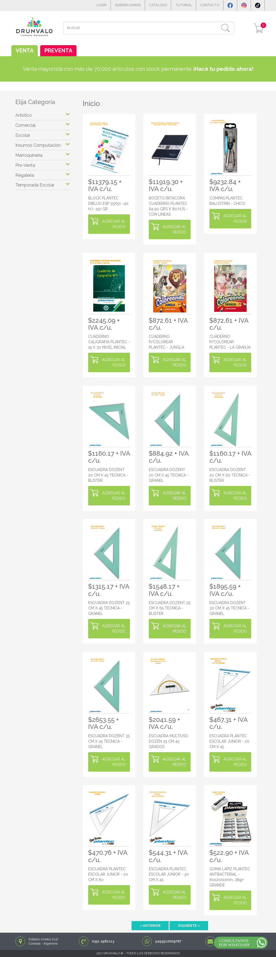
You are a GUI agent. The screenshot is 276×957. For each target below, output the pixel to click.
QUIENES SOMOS (128, 5)
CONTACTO (209, 5)
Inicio (91, 103)
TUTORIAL (183, 5)
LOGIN (101, 5)
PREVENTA (58, 50)
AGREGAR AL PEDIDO (114, 224)
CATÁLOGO (158, 5)
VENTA (24, 50)
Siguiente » (189, 926)
